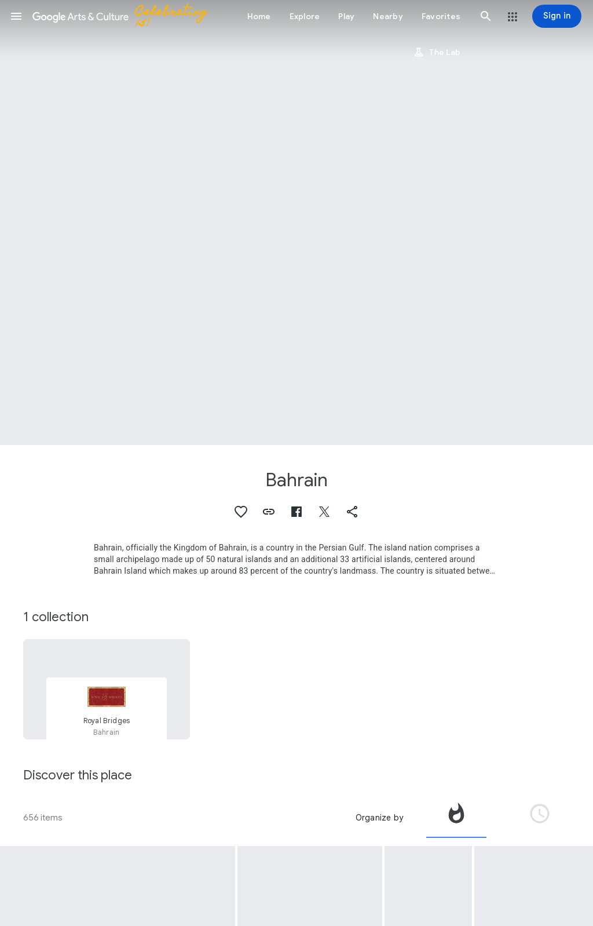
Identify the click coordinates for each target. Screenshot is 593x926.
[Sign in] (556, 16)
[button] (16, 16)
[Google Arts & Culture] (125, 16)
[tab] (456, 817)
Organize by (379, 817)
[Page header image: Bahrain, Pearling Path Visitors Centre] (296, 222)
